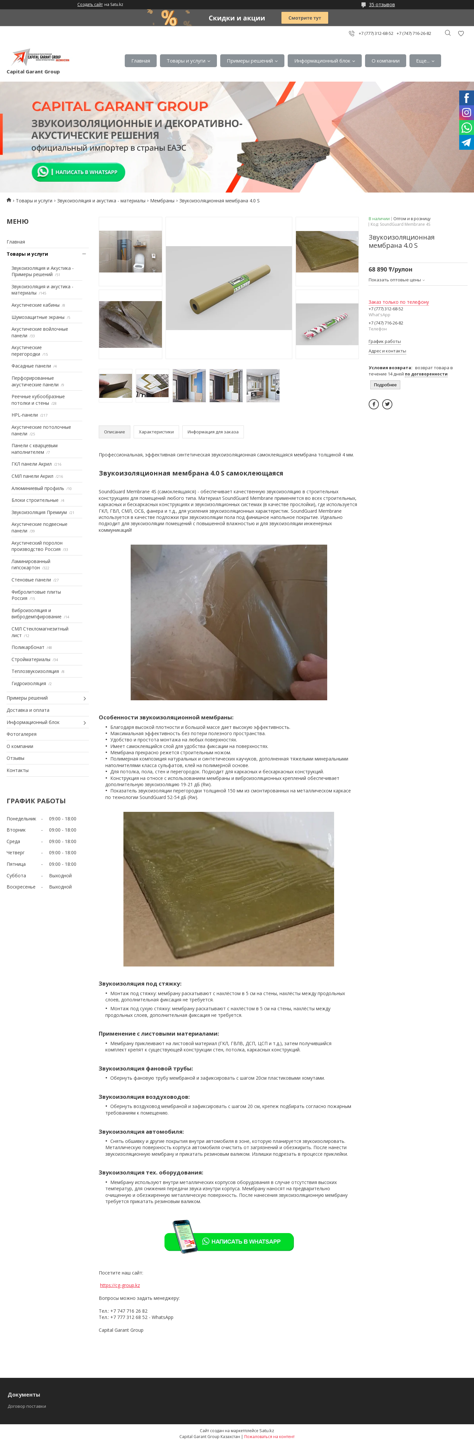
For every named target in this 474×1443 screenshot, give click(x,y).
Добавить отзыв (460, 33)
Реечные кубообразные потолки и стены (38, 399)
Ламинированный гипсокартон (31, 564)
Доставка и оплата (28, 710)
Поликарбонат (28, 647)
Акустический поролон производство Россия (37, 546)
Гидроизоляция (29, 683)
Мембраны (162, 200)
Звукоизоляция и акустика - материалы (101, 200)
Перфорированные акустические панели (35, 381)
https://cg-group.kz (120, 1285)
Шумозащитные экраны (38, 317)
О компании (386, 60)
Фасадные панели (31, 366)
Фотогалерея (22, 734)
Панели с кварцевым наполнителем (35, 448)
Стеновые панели (31, 580)
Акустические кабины (36, 305)
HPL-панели (25, 415)
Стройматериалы (31, 659)
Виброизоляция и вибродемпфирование (37, 613)
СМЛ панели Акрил (32, 476)
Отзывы (15, 758)
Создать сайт (90, 4)
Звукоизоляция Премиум (39, 512)
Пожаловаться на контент (269, 1436)
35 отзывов (382, 4)
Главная (140, 60)
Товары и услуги (186, 60)
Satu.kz (266, 1430)
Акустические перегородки (27, 350)
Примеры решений (250, 60)
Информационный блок (322, 60)
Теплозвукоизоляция (35, 671)
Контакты (18, 770)
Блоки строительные (35, 500)
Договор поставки (27, 1406)
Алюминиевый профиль (38, 488)
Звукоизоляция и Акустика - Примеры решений (43, 271)
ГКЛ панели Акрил (32, 464)
